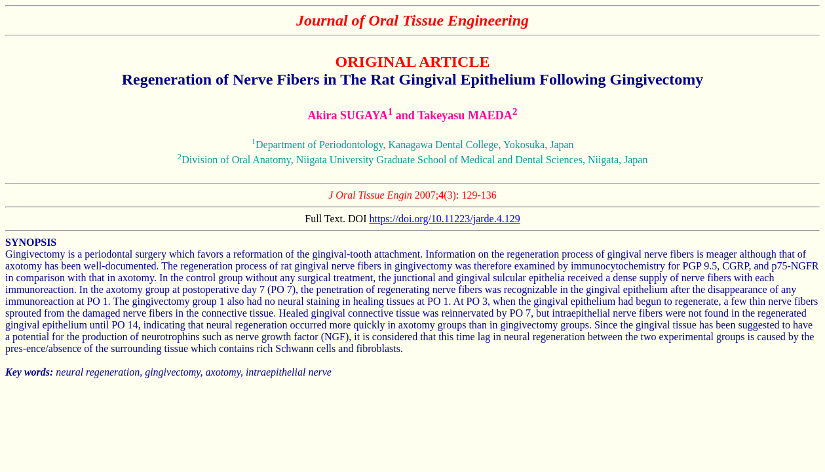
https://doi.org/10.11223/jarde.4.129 (444, 218)
